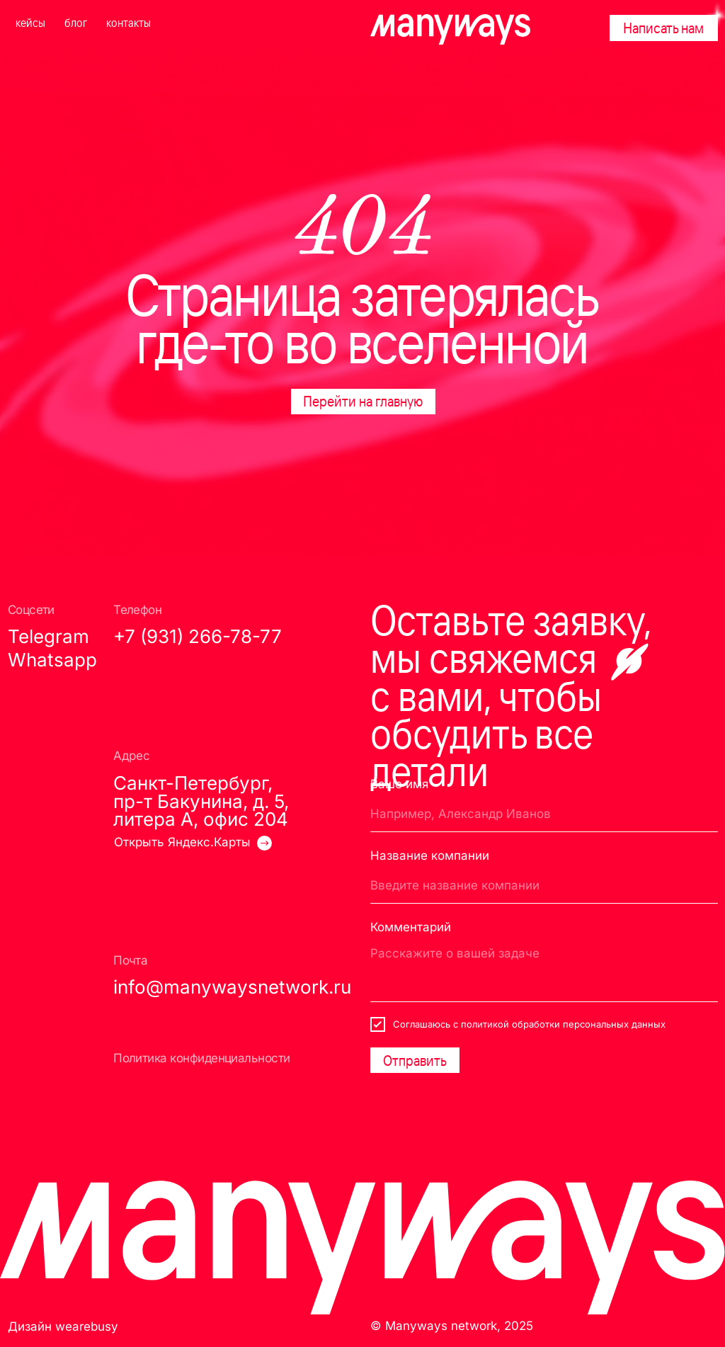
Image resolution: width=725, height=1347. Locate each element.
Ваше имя (399, 783)
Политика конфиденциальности (201, 1057)
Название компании (429, 855)
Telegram (48, 636)
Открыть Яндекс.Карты (182, 841)
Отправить (415, 1060)
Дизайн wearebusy (63, 1326)
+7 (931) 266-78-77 (197, 636)
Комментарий (410, 926)
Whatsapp (52, 660)
